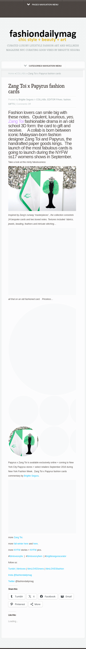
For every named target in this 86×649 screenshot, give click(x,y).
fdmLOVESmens (35, 568)
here (35, 543)
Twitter (11, 581)
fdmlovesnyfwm (35, 556)
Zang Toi (16, 121)
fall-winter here (21, 543)
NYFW (17, 550)
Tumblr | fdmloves (17, 568)
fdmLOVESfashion (55, 568)
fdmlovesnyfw (16, 556)
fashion (67, 99)
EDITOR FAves (54, 99)
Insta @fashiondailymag (20, 575)
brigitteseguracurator (56, 556)
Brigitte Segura (26, 99)
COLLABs (21, 73)
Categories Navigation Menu (43, 66)
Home (11, 73)
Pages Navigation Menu (43, 5)
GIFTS (11, 104)
